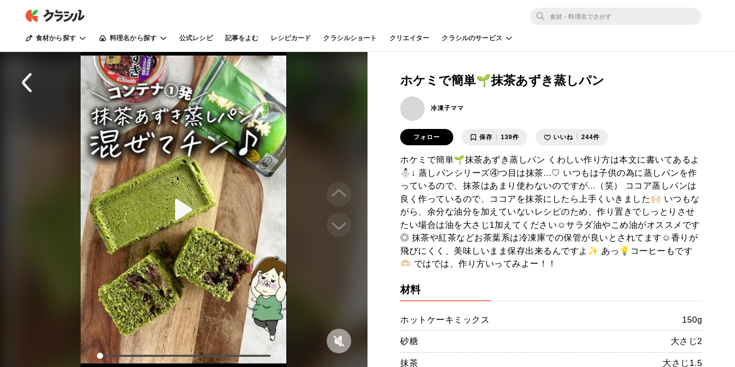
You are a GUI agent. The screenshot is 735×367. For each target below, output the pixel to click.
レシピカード (291, 38)
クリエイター (409, 38)
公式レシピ (196, 38)
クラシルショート (350, 38)
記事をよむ (242, 38)
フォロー (426, 137)
